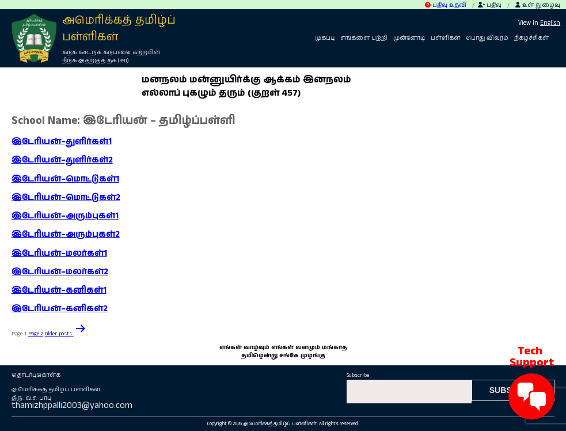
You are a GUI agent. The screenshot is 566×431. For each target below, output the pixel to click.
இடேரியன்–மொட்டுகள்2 (66, 197)
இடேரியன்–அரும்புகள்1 (65, 216)
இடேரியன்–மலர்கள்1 (59, 253)
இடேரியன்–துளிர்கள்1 (62, 142)
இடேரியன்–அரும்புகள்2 (66, 234)
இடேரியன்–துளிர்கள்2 (62, 160)
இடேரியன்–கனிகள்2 (60, 309)
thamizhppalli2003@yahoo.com (72, 405)
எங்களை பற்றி (364, 38)
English (550, 23)
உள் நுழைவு (537, 5)
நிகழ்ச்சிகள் (531, 38)
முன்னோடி (409, 38)
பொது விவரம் (487, 38)
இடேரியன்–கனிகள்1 (59, 290)
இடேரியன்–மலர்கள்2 (60, 272)
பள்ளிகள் (445, 38)
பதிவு (490, 5)
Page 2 (35, 334)
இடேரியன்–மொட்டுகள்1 (65, 179)
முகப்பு (325, 38)
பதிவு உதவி (445, 5)
